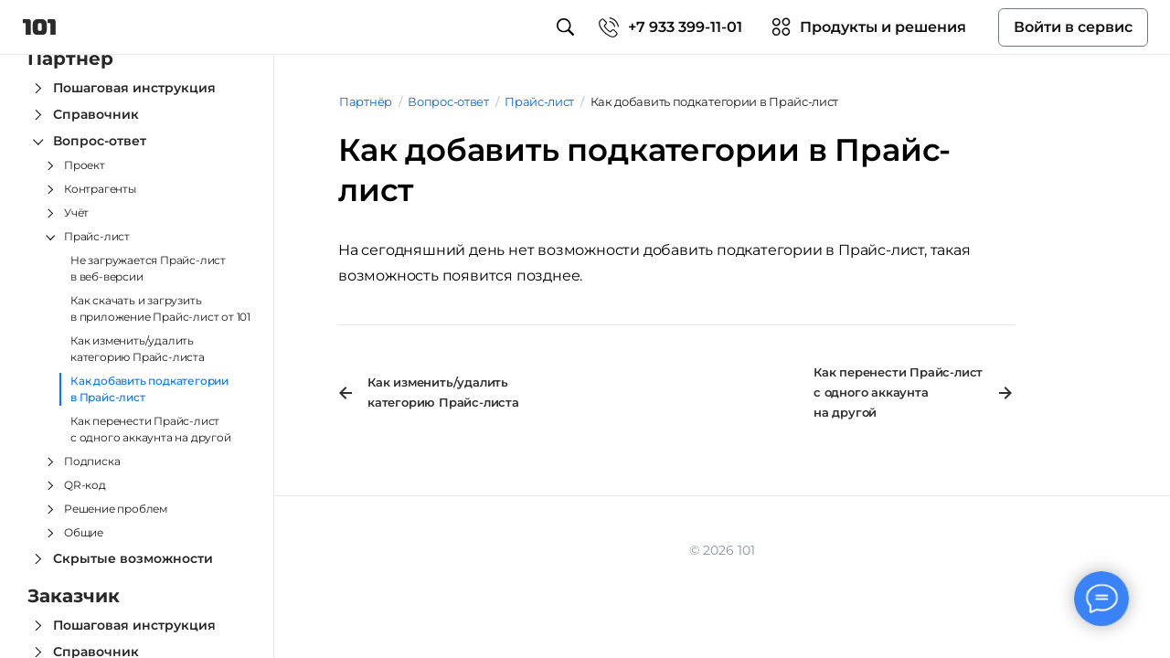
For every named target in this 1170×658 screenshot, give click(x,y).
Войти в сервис (1073, 27)
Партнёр (70, 58)
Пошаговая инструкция (134, 88)
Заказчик (73, 596)
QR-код (85, 485)
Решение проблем (115, 508)
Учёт (76, 212)
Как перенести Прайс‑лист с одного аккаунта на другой (150, 429)
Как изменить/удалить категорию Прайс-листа (137, 349)
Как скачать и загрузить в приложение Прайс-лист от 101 (160, 308)
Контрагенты (100, 189)
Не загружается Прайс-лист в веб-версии (148, 268)
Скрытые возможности (133, 558)
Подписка (92, 461)
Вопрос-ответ (99, 141)
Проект (84, 165)
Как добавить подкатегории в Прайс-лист (149, 389)
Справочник (96, 114)
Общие (83, 532)
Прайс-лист (97, 236)
